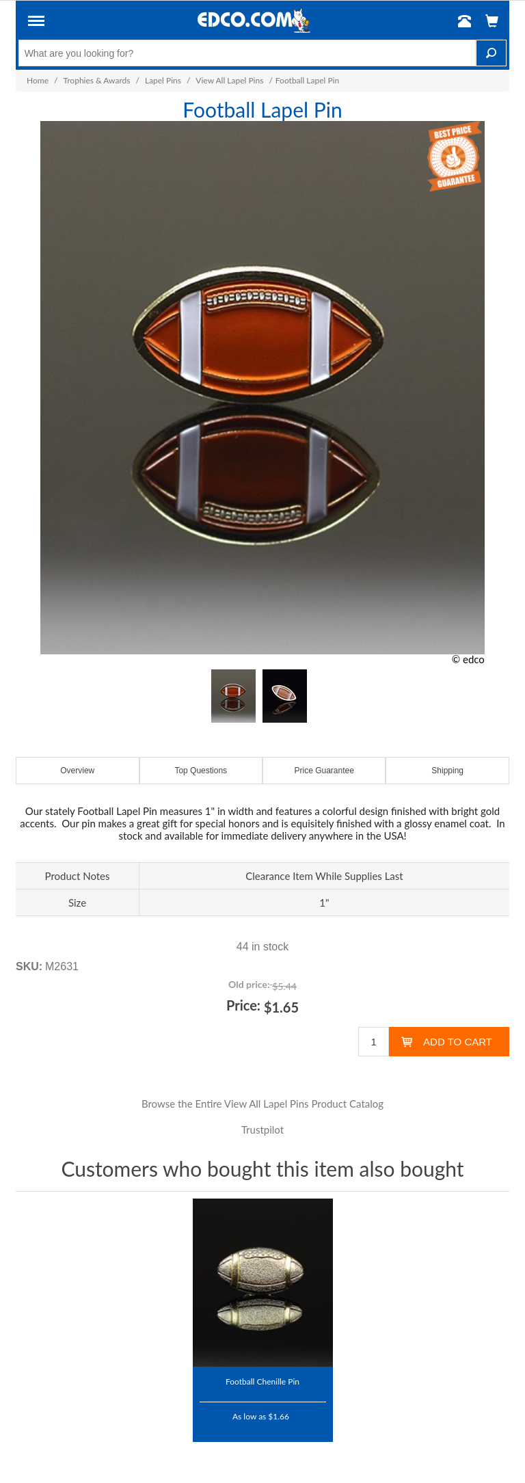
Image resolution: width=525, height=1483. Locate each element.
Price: (243, 1005)
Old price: (248, 984)
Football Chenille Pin (262, 1381)
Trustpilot (262, 1129)
